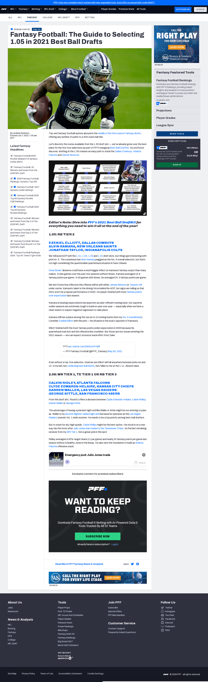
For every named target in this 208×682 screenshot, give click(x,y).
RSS (167, 630)
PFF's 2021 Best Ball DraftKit (112, 222)
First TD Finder (65, 611)
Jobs (10, 608)
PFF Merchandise (116, 615)
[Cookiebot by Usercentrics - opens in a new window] (19, 676)
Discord (169, 623)
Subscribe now (98, 536)
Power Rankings (66, 626)
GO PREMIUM (183, 9)
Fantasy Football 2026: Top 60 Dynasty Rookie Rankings (24, 210)
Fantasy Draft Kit (66, 634)
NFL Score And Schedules (70, 615)
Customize (183, 664)
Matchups (63, 630)
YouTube (169, 615)
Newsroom (13, 611)
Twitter (168, 608)
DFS (77, 17)
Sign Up (36, 29)
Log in (114, 544)
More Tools (177, 134)
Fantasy (33, 17)
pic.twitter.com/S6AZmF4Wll (84, 346)
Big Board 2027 (65, 641)
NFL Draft (64, 17)
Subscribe (113, 608)
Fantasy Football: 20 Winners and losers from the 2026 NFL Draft (23, 170)
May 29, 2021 (115, 351)
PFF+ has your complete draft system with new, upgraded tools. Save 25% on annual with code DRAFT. (104, 3)
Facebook (170, 619)
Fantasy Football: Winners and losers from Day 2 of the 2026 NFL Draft (24, 233)
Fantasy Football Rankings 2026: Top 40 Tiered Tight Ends (25, 254)
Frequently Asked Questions (122, 632)
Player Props (64, 608)
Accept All (182, 655)
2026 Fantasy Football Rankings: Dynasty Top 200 (24, 180)
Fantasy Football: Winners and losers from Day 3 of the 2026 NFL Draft (24, 221)
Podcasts (170, 626)
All (10, 17)
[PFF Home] (4, 9)
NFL (20, 17)
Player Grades (64, 619)
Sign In (200, 9)
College (47, 17)
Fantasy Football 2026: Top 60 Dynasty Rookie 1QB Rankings (24, 198)
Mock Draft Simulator (68, 645)
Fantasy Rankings (66, 638)
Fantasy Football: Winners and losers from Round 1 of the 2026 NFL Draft (25, 244)
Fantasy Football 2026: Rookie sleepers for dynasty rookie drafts (23, 159)
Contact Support (116, 628)
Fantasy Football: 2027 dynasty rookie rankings (24, 188)
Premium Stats (65, 623)
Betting (90, 17)
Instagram (170, 611)
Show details (46, 676)
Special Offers (115, 611)
